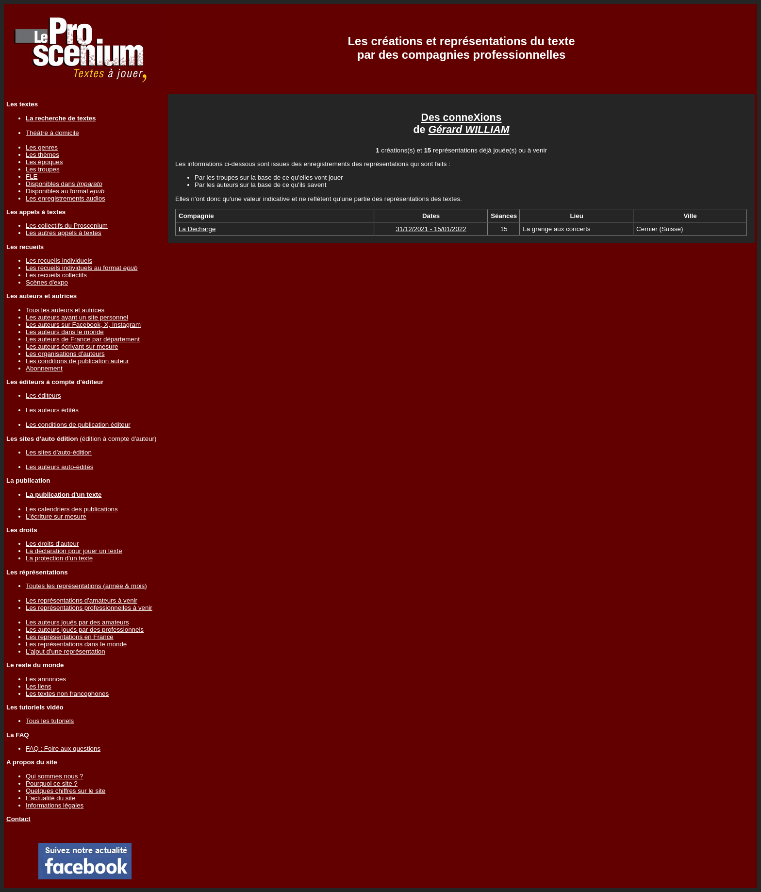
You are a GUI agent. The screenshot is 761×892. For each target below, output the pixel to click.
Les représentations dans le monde (76, 644)
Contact (18, 819)
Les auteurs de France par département (83, 339)
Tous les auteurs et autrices (65, 310)
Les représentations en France (70, 636)
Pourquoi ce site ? (52, 783)
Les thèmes (42, 154)
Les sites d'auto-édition (59, 452)
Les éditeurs (43, 395)
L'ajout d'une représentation (65, 651)
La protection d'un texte (59, 558)
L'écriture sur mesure (56, 516)
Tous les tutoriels (50, 720)
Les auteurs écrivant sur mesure (72, 346)
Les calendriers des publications (72, 509)
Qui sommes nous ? (54, 776)
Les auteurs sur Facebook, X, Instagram (83, 324)
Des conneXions (461, 117)
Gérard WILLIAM (468, 129)
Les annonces (46, 679)
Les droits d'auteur (52, 543)
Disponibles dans (64, 183)
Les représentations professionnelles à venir (89, 607)
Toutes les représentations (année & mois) (86, 585)
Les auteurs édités (52, 410)
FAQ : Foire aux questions (63, 748)
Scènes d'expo (47, 282)
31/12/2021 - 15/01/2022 (431, 229)
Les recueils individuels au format (81, 267)
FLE (31, 176)
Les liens (38, 686)
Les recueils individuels (59, 260)
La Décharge (197, 229)
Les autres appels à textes (63, 232)
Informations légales (54, 805)
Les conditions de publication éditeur (78, 424)
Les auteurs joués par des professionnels (85, 629)
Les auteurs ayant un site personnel (77, 317)
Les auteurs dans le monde (65, 332)
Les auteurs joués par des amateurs (77, 622)
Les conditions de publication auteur (77, 361)
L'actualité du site (51, 798)
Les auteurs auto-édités (59, 467)
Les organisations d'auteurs (65, 353)
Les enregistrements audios (65, 198)
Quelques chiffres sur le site (65, 790)
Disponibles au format (65, 191)
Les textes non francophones (67, 693)
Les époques (44, 162)
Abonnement (44, 368)
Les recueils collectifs (56, 275)
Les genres (42, 147)
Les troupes (43, 169)
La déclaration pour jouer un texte (74, 551)
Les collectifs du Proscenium (67, 225)
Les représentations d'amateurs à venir (81, 600)
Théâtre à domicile (52, 132)
